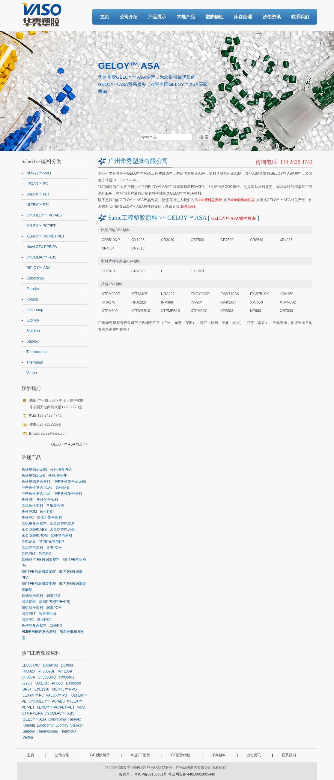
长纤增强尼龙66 (34, 469)
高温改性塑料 (32, 505)
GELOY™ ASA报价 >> (69, 444)
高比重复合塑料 (34, 524)
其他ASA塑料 (112, 284)
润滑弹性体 (48, 614)
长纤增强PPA (60, 469)
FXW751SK (259, 294)
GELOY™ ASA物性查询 (233, 218)
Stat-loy (32, 341)
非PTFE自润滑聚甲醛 (39, 584)
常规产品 (186, 16)
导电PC (45, 554)
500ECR (42, 683)
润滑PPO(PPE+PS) (54, 602)
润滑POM (53, 608)
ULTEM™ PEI (37, 205)
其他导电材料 (61, 536)
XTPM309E (111, 294)
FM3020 (28, 671)
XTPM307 (199, 311)
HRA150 (286, 294)
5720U (27, 683)
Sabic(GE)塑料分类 (41, 161)
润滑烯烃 (29, 602)
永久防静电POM (35, 536)
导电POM (53, 548)
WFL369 (65, 671)
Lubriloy (32, 320)
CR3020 (167, 240)
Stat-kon (33, 331)
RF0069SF (46, 671)
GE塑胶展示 (100, 755)
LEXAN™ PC (37, 184)
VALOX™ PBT (38, 194)
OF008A (28, 677)
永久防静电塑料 (62, 524)
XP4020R (228, 302)
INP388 (167, 302)
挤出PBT (44, 620)
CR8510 (256, 240)
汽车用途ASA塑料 (115, 230)
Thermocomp (37, 352)
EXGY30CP (200, 294)
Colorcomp (35, 278)
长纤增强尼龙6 (33, 475)
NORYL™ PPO (38, 173)
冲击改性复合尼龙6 (37, 487)
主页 (104, 16)
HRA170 (108, 302)
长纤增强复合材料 (36, 481)
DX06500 (73, 683)
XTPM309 (110, 311)
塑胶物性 (214, 16)
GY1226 (138, 240)
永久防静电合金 (62, 530)
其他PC (56, 626)
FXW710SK (229, 294)
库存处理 (243, 16)
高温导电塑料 (32, 548)
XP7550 (256, 302)
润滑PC (28, 620)
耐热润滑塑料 (32, 608)
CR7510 (138, 248)
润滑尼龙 (53, 596)
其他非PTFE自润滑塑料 (41, 560)
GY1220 (197, 271)
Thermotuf (34, 362)
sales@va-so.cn (54, 433)
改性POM (29, 511)
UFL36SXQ (47, 677)
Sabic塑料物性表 (241, 200)
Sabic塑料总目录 (208, 200)
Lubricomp (34, 310)
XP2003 (226, 311)
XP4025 (286, 240)
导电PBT (29, 554)
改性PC (28, 517)
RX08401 (66, 677)
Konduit (32, 299)
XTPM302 (288, 302)
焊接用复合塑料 (49, 517)
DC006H (68, 665)
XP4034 (108, 248)
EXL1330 (41, 689)
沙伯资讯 (272, 16)
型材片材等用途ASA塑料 (121, 261)
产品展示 (157, 16)
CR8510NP (111, 240)
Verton (31, 373)
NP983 (255, 311)
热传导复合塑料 (34, 626)
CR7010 (108, 271)
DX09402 (50, 665)
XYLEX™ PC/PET (40, 226)
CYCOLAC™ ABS (41, 257)
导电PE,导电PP (51, 542)
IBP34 (26, 689)
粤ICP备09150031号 (150, 774)
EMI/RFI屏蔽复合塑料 (39, 632)
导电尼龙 (29, 542)
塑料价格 (119, 329)
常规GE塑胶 (140, 755)
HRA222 (167, 294)
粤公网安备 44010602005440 (191, 774)
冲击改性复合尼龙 (36, 493)
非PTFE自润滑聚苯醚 (39, 572)
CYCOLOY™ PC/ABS (44, 215)
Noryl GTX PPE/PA (41, 247)
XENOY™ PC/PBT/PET (45, 236)
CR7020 (138, 271)
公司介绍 (129, 16)
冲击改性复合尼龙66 (69, 481)
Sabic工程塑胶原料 (132, 217)
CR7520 (227, 240)
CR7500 (197, 240)
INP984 (197, 302)
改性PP (28, 499)
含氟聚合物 (55, 505)
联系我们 (300, 16)
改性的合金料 (47, 499)
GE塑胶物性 (180, 755)
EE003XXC (31, 665)
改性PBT (47, 511)
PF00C (57, 683)
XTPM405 (139, 294)
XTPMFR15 (170, 311)
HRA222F (139, 302)
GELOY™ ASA (38, 268)
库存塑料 (218, 755)
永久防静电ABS (34, 530)
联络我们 (31, 388)
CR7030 (286, 311)
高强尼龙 (62, 487)
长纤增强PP (57, 475)
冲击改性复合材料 (67, 493)
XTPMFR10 (140, 311)
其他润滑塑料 (32, 596)
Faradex (33, 289)
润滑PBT (29, 614)
